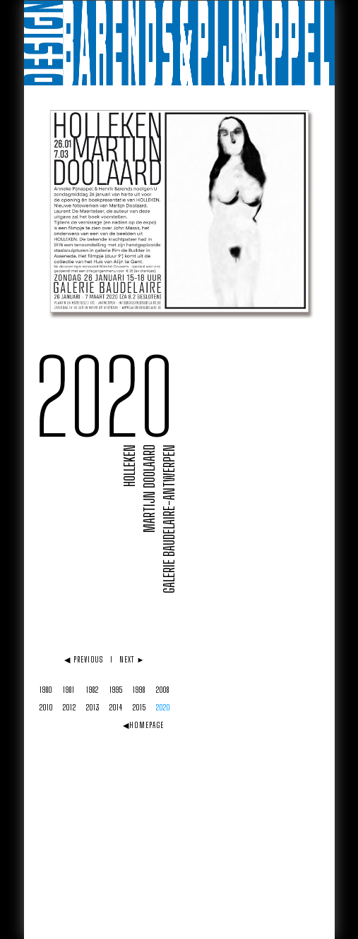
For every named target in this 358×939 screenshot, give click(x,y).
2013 (93, 707)
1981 (69, 689)
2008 (162, 689)
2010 (46, 707)
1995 (116, 689)
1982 (92, 689)
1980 (46, 689)
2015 (139, 707)
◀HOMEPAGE (144, 724)
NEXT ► (132, 659)
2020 (163, 707)
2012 (69, 707)
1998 (139, 689)
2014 (116, 707)
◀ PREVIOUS (83, 659)
